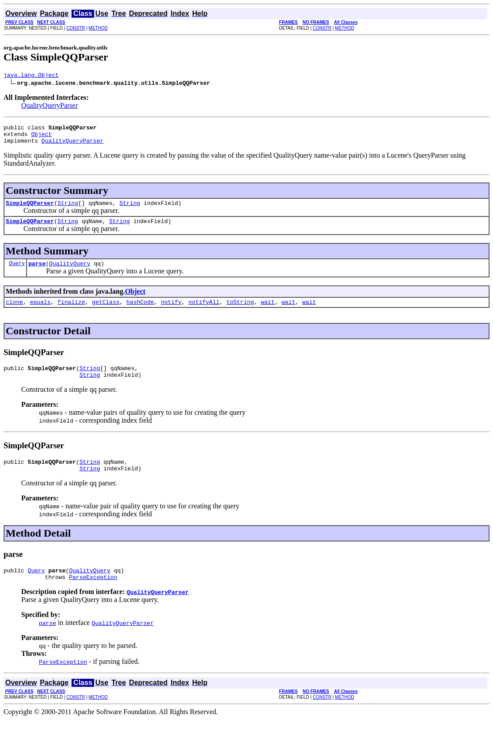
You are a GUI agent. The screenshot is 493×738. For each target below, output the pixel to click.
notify (171, 312)
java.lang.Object (31, 76)
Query (17, 272)
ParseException (93, 595)
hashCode (140, 312)
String (67, 209)
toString (240, 312)
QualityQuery (70, 272)
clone (14, 312)
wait (267, 312)
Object (41, 138)
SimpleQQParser (30, 209)
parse (37, 272)
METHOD (98, 28)
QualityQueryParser (49, 106)
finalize (71, 312)
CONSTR (75, 28)
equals (40, 312)
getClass (105, 312)
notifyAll (204, 312)
